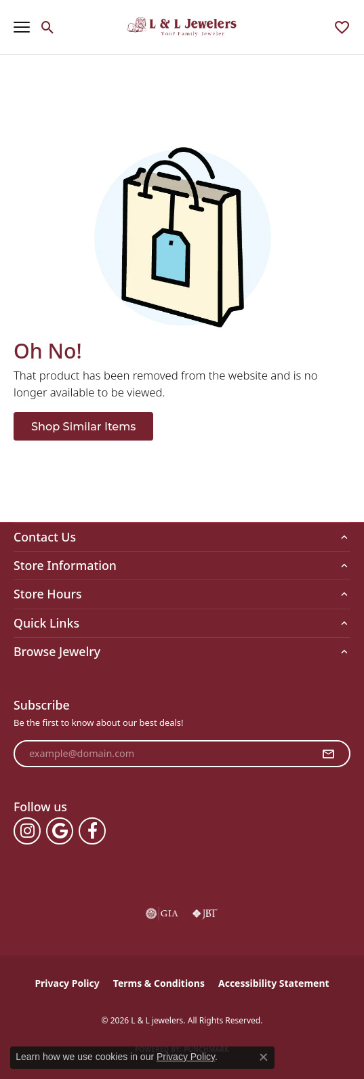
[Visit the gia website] (162, 913)
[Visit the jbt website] (205, 913)
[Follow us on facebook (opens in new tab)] (92, 830)
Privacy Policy (67, 983)
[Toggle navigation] (22, 27)
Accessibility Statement (273, 983)
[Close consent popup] (264, 1057)
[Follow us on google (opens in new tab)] (59, 830)
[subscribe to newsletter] (328, 753)
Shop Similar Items (83, 426)
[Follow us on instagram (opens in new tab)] (27, 830)
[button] (47, 27)
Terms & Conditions (159, 983)
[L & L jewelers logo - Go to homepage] (182, 27)
